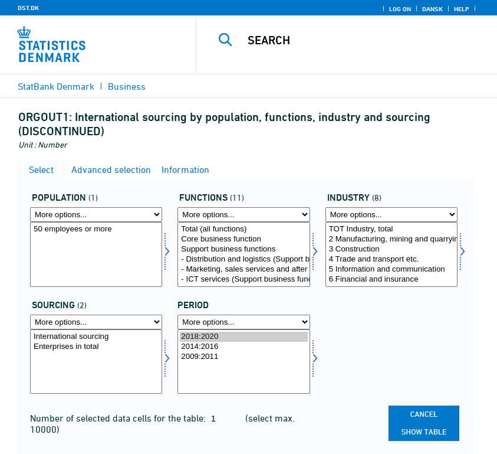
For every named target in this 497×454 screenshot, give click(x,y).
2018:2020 (243, 337)
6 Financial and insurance (391, 280)
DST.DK (28, 8)
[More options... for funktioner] (243, 214)
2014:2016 (243, 347)
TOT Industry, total (391, 229)
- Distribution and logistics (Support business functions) (243, 259)
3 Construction (391, 249)
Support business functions (243, 249)
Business (127, 86)
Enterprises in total (96, 347)
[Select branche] (391, 254)
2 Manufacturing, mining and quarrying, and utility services (391, 239)
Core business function (243, 239)
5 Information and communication (391, 269)
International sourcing (96, 337)
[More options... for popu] (96, 214)
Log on (400, 9)
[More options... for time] (243, 322)
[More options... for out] (96, 322)
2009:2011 (243, 357)
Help (461, 9)
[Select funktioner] (243, 254)
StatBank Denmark (56, 86)
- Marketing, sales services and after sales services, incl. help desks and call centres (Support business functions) (243, 269)
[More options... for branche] (391, 214)
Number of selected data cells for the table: (119, 418)
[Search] (361, 40)
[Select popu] (96, 254)
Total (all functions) (243, 229)
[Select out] (96, 361)
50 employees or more (96, 229)
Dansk (432, 9)
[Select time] (243, 361)
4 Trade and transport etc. (391, 259)
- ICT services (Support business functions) (243, 280)
